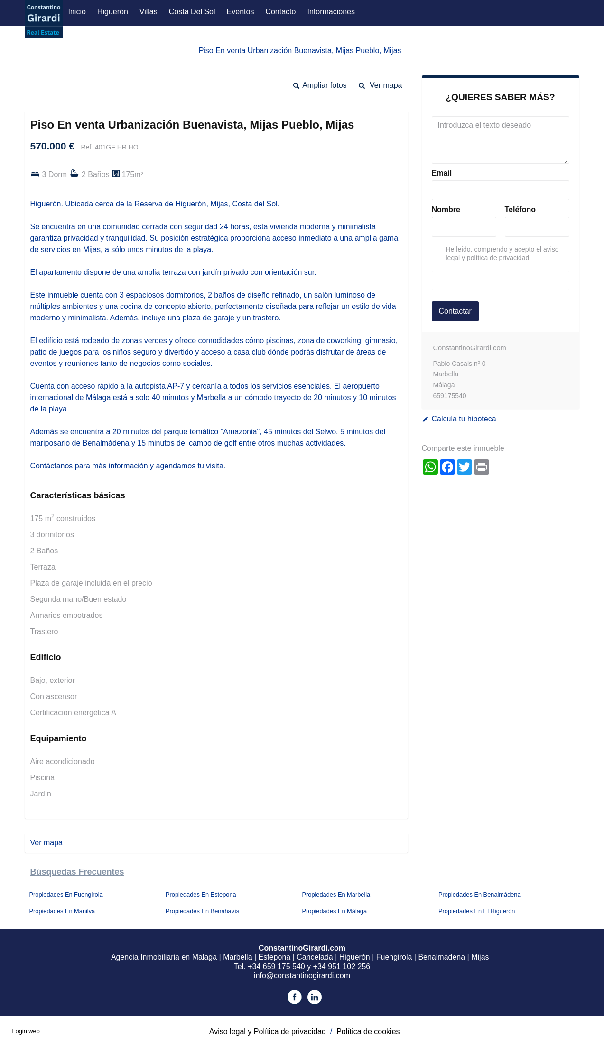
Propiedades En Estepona (201, 894)
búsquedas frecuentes (77, 872)
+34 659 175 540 (276, 966)
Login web (25, 1031)
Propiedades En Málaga (334, 911)
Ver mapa (386, 85)
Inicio (77, 12)
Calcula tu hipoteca (464, 419)
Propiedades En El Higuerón (476, 911)
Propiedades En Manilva (62, 911)
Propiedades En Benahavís (202, 911)
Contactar (455, 311)
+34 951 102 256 (342, 966)
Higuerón (112, 12)
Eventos (240, 12)
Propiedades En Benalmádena (479, 894)
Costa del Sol (192, 12)
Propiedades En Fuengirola (66, 894)
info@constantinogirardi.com (302, 975)
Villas (148, 12)
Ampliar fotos (324, 85)
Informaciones (331, 12)
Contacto (280, 12)
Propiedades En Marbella (336, 894)
